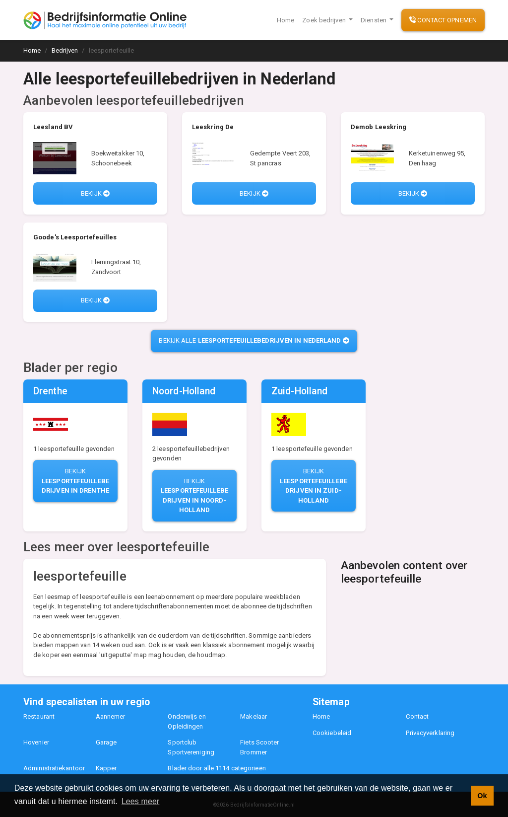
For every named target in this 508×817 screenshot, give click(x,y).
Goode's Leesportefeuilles (75, 237)
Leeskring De (213, 127)
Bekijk (95, 193)
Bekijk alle (254, 340)
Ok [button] (482, 796)
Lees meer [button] (141, 801)
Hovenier (36, 742)
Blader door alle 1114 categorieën (216, 768)
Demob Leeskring (379, 127)
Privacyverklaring (430, 733)
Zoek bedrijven (324, 20)
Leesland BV (53, 127)
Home (285, 20)
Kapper (106, 768)
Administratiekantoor (54, 768)
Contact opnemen (443, 20)
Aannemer (111, 716)
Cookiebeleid (332, 733)
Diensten (374, 20)
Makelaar (253, 716)
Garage (106, 742)
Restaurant (39, 716)
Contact (417, 716)
